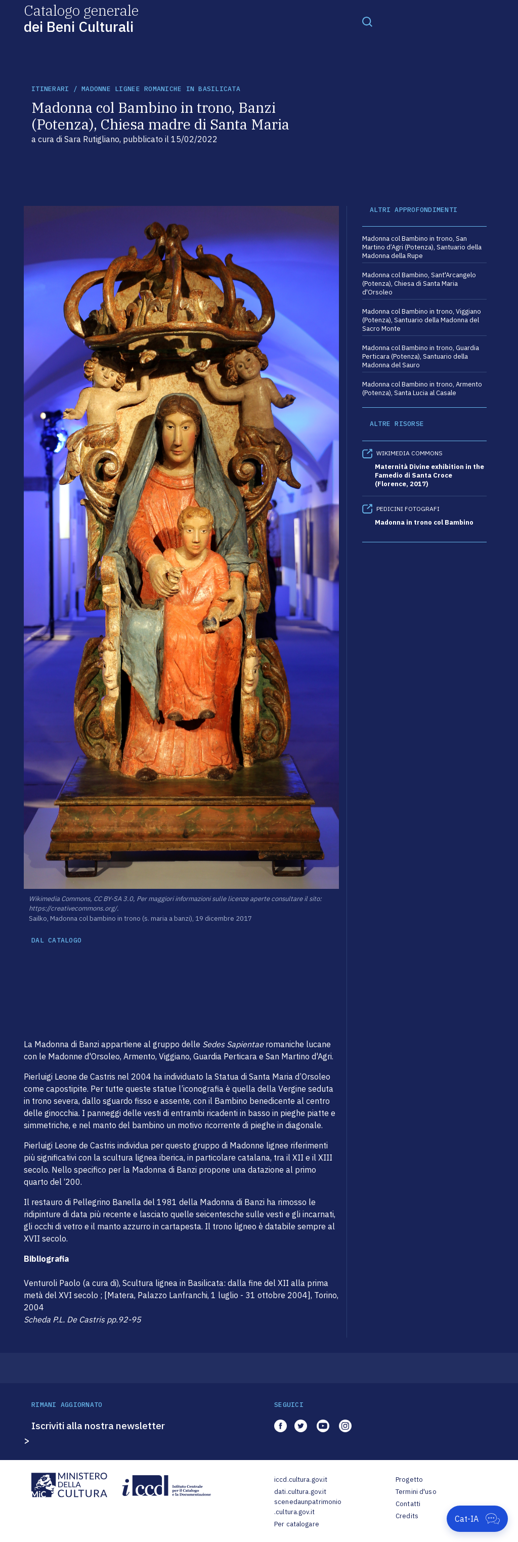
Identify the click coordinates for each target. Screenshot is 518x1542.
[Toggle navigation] (367, 21)
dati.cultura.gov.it (300, 1491)
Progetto (409, 1479)
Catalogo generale (81, 18)
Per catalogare (296, 1524)
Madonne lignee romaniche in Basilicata (160, 88)
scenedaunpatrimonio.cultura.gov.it (307, 1506)
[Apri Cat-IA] (477, 1519)
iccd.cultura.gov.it (300, 1479)
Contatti (408, 1504)
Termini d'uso (416, 1491)
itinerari (50, 88)
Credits (407, 1516)
